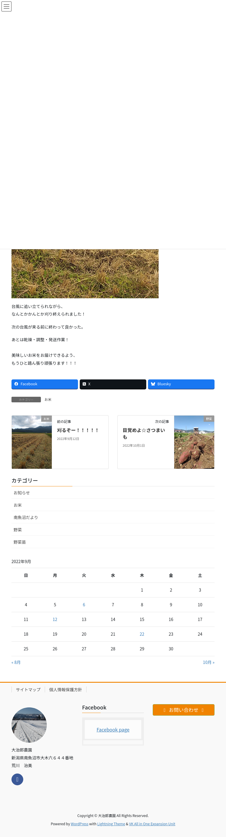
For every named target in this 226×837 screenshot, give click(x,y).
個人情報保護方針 (65, 689)
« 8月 (16, 662)
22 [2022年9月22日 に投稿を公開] (142, 634)
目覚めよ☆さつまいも (144, 433)
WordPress (80, 823)
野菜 (18, 530)
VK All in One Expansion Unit (152, 823)
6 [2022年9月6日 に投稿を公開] (84, 604)
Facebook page (113, 729)
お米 (47, 399)
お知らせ (22, 492)
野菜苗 (20, 542)
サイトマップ (28, 689)
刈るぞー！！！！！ (78, 429)
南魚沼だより (26, 517)
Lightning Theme (111, 823)
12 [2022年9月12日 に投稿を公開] (55, 619)
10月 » (209, 662)
